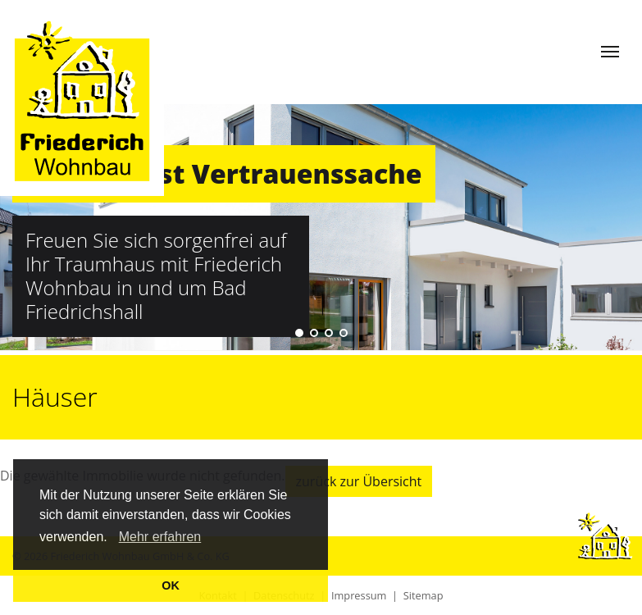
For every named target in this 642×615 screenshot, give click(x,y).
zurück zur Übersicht (359, 481)
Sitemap (423, 595)
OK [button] (171, 585)
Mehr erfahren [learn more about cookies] (160, 537)
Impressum (359, 595)
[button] (113, 538)
